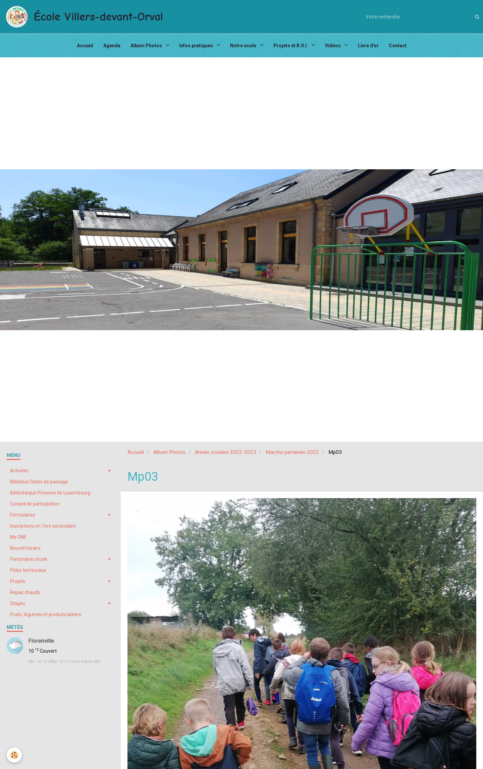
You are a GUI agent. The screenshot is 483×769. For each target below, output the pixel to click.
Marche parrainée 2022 (292, 452)
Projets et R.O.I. (291, 45)
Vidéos (333, 45)
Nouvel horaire (25, 548)
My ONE (18, 537)
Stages (17, 603)
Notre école (243, 45)
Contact (398, 45)
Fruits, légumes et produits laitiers (45, 614)
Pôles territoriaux (28, 570)
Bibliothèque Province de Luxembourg (50, 492)
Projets (17, 581)
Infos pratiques (196, 45)
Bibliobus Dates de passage (39, 481)
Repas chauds (25, 592)
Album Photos (146, 45)
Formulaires (22, 515)
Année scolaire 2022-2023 (225, 452)
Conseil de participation (34, 504)
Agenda (111, 45)
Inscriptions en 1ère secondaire (43, 526)
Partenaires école (28, 559)
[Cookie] (14, 755)
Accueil (85, 45)
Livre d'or (368, 45)
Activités (19, 470)
